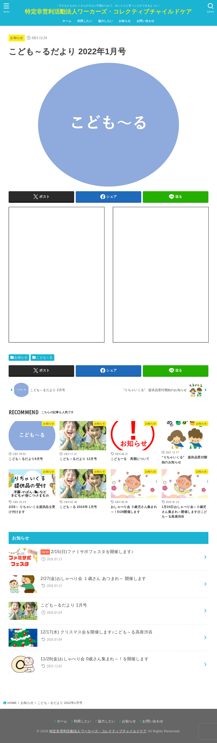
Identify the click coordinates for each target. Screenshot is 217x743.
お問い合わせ (145, 20)
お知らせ (125, 20)
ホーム (66, 20)
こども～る (44, 357)
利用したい (84, 20)
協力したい (105, 20)
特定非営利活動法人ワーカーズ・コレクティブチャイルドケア (108, 11)
